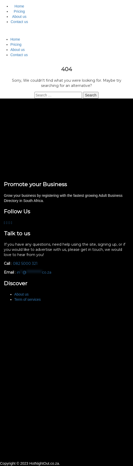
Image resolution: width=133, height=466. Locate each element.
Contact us (19, 22)
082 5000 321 (26, 263)
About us (19, 16)
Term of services (27, 299)
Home (19, 6)
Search (90, 95)
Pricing (19, 11)
